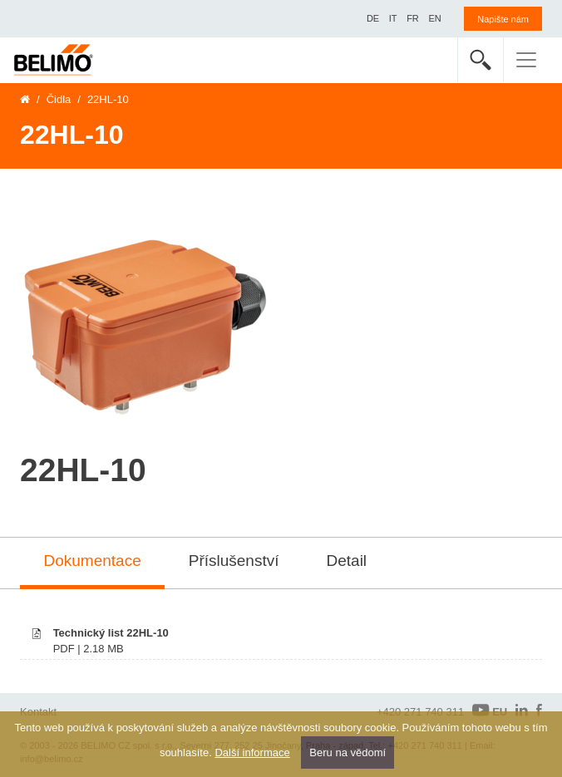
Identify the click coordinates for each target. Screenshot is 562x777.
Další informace (251, 752)
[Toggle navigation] (526, 60)
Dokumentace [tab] (92, 560)
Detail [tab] (347, 560)
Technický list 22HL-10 (111, 633)
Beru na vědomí (347, 752)
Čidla (59, 99)
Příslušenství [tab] (234, 560)
